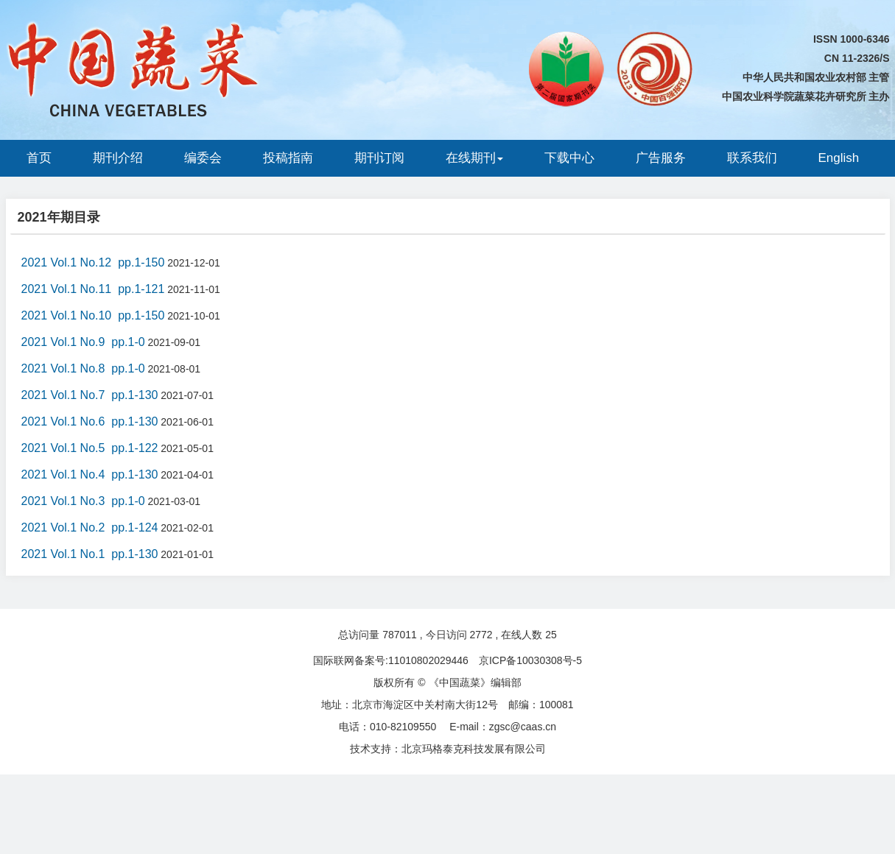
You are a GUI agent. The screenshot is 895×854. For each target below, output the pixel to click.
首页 (39, 158)
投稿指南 (288, 158)
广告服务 (661, 158)
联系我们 (752, 158)
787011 (399, 634)
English (839, 158)
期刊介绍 (118, 158)
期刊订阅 (379, 158)
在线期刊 (474, 158)
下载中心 (569, 158)
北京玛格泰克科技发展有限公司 (473, 749)
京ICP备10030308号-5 (530, 660)
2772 (480, 634)
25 (551, 634)
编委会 (203, 158)
